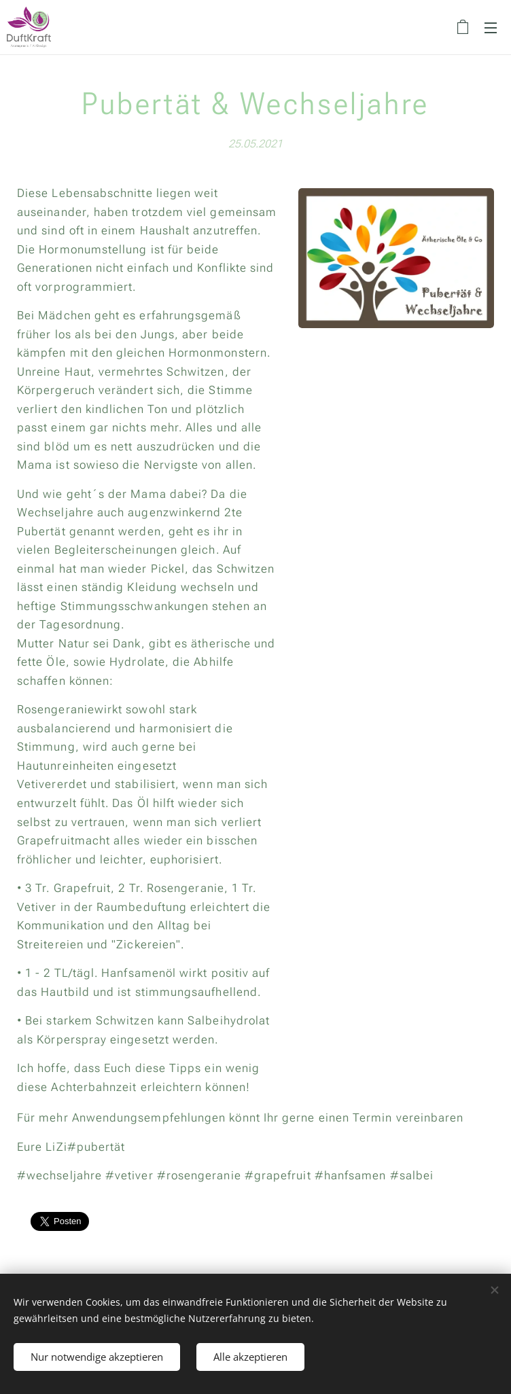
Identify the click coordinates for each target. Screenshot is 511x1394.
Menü (490, 28)
